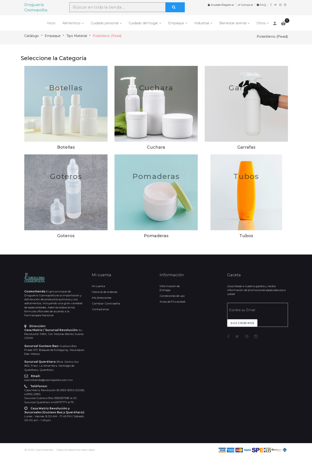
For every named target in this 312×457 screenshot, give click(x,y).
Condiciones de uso (172, 296)
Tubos (246, 176)
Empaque (176, 23)
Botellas (66, 87)
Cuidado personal (104, 23)
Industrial (201, 23)
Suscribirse (242, 323)
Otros (261, 23)
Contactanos (100, 309)
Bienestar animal (232, 23)
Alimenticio (71, 23)
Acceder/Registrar (220, 4)
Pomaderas (156, 176)
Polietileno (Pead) (107, 36)
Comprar (245, 4)
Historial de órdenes (104, 292)
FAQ (261, 4)
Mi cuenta (98, 286)
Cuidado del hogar (143, 23)
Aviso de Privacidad (172, 301)
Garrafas (246, 87)
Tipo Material (76, 36)
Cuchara (156, 87)
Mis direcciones (101, 297)
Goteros (66, 176)
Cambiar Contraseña (106, 303)
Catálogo (31, 36)
